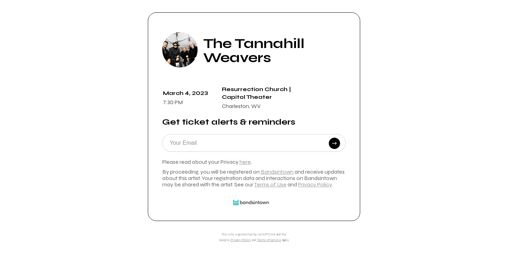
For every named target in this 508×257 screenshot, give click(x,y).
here (245, 162)
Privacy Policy (315, 184)
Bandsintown (277, 171)
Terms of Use (270, 184)
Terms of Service (269, 240)
